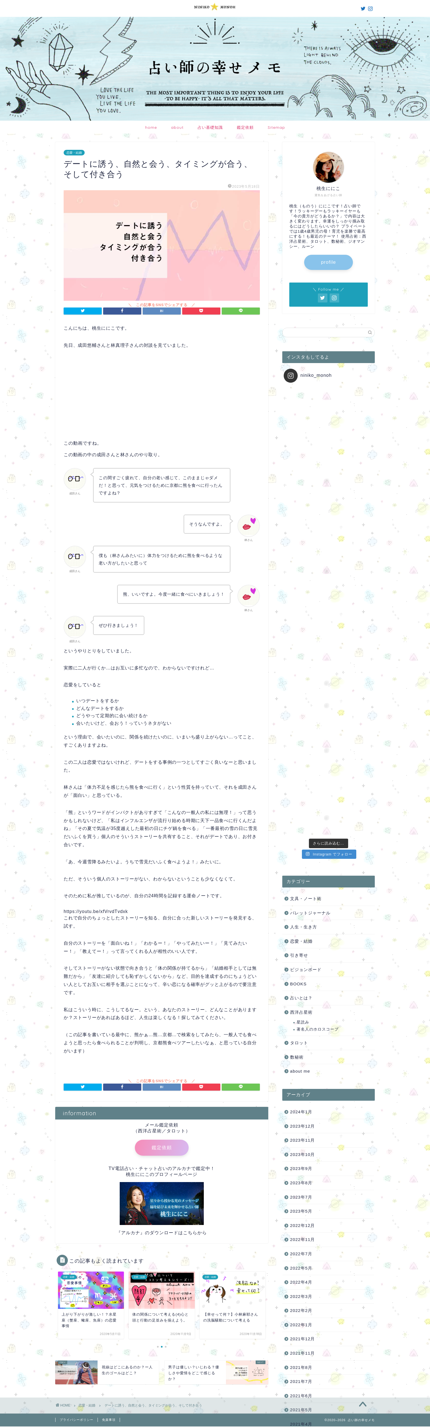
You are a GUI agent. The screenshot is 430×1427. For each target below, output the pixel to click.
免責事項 (108, 1420)
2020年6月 (301, 1230)
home (151, 127)
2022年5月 (301, 932)
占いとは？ (301, 662)
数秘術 (297, 721)
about (177, 127)
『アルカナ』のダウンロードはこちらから (161, 1233)
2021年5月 (301, 1074)
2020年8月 (301, 1202)
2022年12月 (302, 889)
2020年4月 (301, 1258)
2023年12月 (302, 790)
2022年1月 (301, 989)
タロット (299, 707)
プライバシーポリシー (76, 1420)
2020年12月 (302, 1145)
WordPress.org (304, 1336)
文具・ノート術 (306, 563)
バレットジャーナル (310, 577)
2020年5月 (301, 1244)
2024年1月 (301, 776)
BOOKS (298, 648)
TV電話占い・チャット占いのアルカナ (149, 1169)
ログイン (297, 1313)
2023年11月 (302, 804)
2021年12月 (302, 1003)
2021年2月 (301, 1116)
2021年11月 (302, 1017)
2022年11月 (302, 903)
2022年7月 (301, 918)
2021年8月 (301, 1031)
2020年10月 (302, 1173)
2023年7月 (301, 861)
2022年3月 (301, 960)
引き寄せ (299, 619)
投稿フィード (301, 1321)
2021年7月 (301, 1045)
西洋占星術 (301, 676)
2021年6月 (301, 1060)
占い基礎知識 (210, 127)
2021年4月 (301, 1088)
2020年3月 (301, 1273)
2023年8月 (301, 847)
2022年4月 (301, 946)
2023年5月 (301, 875)
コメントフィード (306, 1328)
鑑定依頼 (245, 127)
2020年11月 (302, 1159)
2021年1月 (301, 1131)
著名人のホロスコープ (318, 694)
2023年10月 (302, 818)
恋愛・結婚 (74, 152)
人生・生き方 (303, 591)
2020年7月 (301, 1216)
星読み (303, 687)
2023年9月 (301, 832)
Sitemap (276, 127)
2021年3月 (301, 1102)
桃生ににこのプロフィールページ (161, 1175)
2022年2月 (301, 974)
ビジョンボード (306, 634)
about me (300, 735)
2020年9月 (301, 1187)
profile (328, 262)
